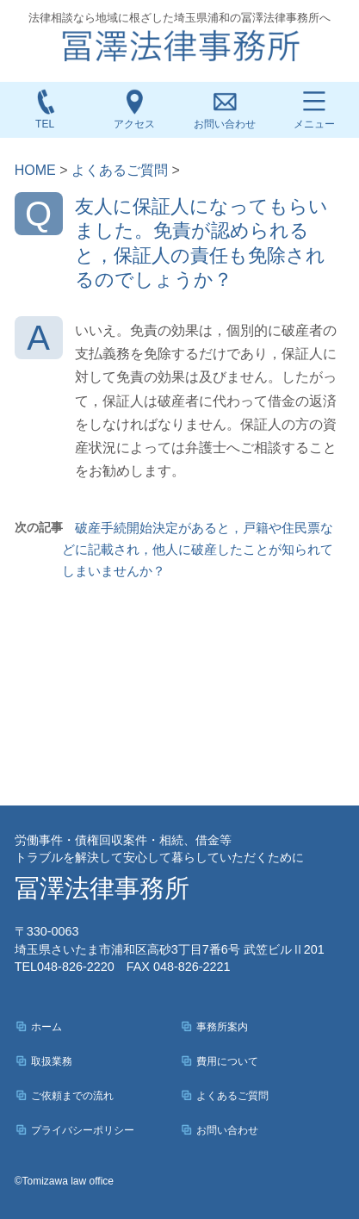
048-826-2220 (65, 966)
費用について (227, 1061)
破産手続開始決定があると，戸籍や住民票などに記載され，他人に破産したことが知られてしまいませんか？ (197, 549)
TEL (45, 109)
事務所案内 (222, 1027)
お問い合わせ (225, 123)
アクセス (134, 109)
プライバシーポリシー (82, 1130)
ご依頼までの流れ (72, 1096)
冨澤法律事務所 (102, 888)
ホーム (46, 1027)
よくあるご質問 (232, 1096)
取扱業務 (51, 1061)
